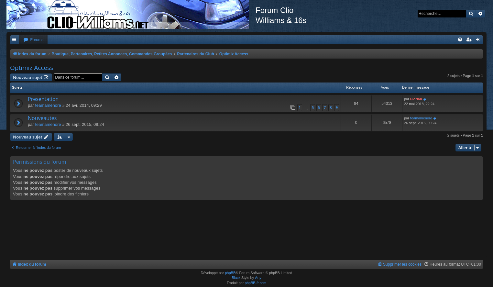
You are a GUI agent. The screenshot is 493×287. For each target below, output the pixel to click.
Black (236, 278)
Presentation (43, 99)
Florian (416, 99)
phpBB (230, 273)
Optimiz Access (31, 67)
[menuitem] (33, 40)
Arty (258, 278)
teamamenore (48, 105)
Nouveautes (42, 118)
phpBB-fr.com (256, 283)
